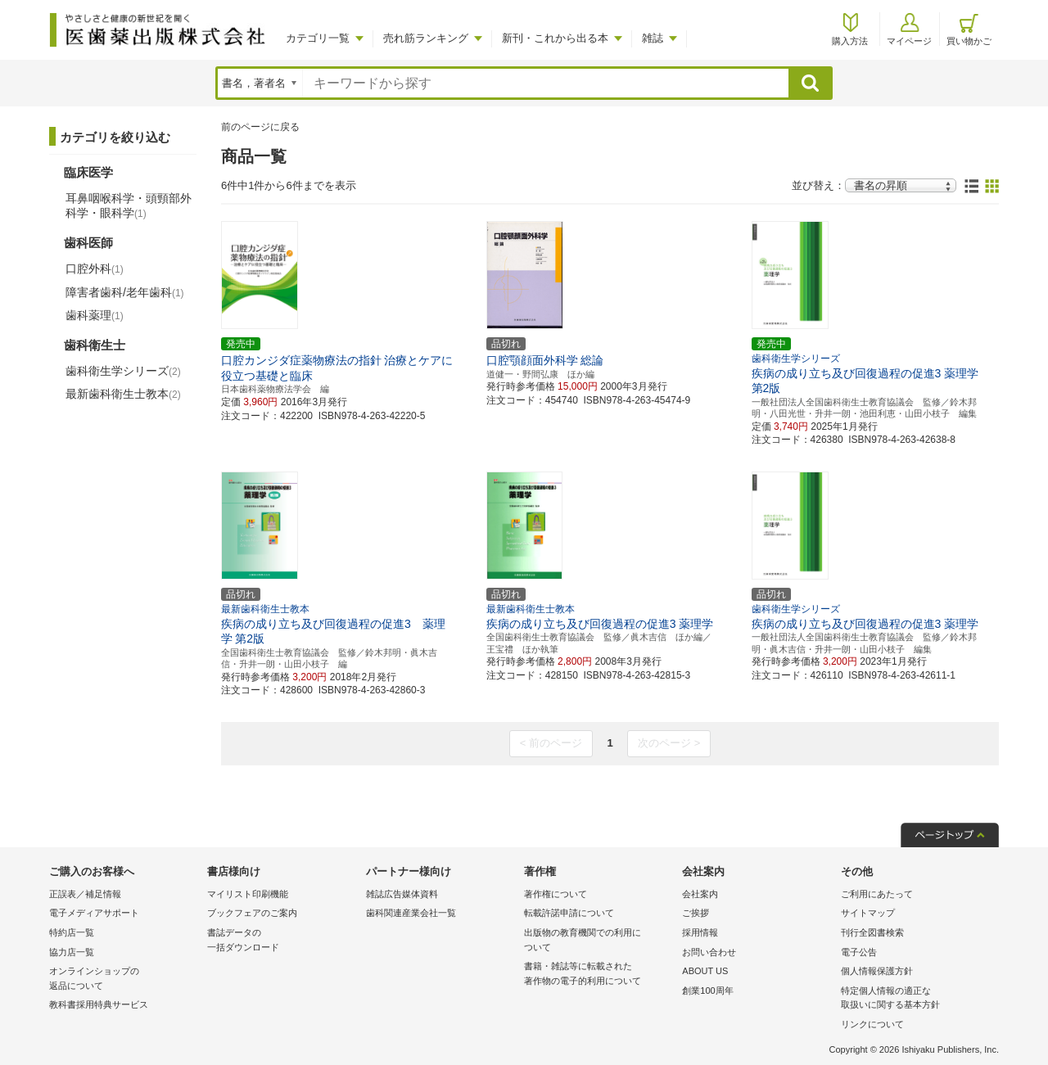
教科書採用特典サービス (98, 1004)
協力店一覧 (71, 952)
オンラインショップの (124, 979)
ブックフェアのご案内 (252, 913)
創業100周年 (707, 990)
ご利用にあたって (877, 894)
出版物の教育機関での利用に (599, 940)
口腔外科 (95, 268)
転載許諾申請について (569, 913)
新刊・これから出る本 (555, 38)
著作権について (555, 894)
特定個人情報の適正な (916, 999)
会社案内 (700, 894)
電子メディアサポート (94, 913)
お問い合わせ (709, 952)
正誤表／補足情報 (85, 894)
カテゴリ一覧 (318, 38)
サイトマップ (868, 913)
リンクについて (872, 1024)
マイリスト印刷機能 (247, 894)
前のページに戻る (260, 127)
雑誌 (652, 38)
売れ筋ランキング (425, 38)
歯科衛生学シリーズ (123, 370)
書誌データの (282, 940)
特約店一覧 (71, 932)
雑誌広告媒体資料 (402, 894)
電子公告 (859, 952)
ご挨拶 (695, 913)
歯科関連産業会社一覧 (411, 913)
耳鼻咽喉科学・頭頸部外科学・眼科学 (129, 205)
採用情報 (700, 932)
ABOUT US (705, 971)
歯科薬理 (95, 315)
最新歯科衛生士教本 (123, 393)
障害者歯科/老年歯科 (125, 292)
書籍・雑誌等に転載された (599, 974)
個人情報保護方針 (877, 971)
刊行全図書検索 (872, 932)
